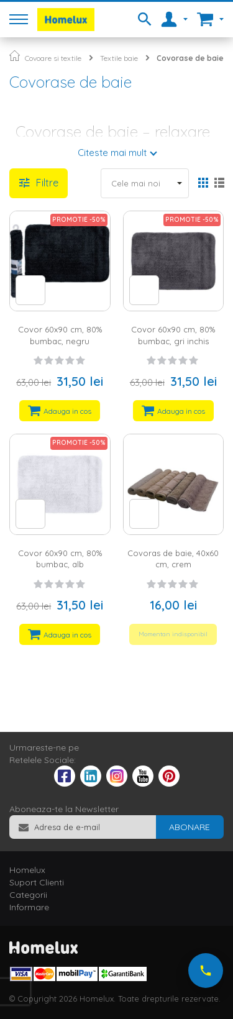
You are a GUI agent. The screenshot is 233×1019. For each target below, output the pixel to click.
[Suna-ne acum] (205, 970)
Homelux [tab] (27, 869)
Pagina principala (14, 55)
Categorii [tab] (28, 894)
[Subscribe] (189, 827)
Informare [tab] (29, 907)
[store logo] (65, 19)
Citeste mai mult (112, 152)
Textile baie (119, 58)
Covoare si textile (53, 58)
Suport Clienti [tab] (36, 882)
